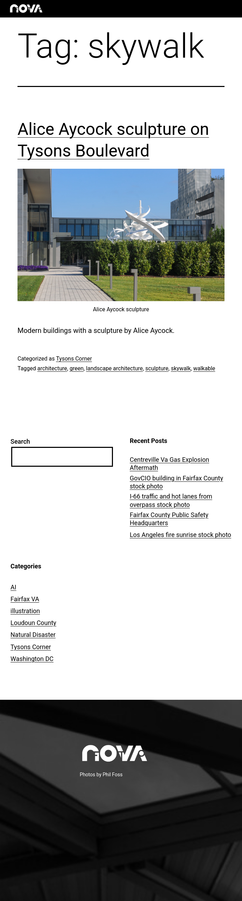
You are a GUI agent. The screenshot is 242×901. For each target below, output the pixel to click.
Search (20, 441)
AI (13, 587)
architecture (52, 368)
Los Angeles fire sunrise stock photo (180, 534)
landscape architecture (114, 368)
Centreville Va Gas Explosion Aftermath (169, 463)
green (77, 368)
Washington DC (32, 658)
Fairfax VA (24, 599)
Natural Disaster (33, 634)
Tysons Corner (74, 358)
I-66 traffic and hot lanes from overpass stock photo (171, 500)
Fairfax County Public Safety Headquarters (169, 518)
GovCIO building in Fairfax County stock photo (176, 482)
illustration (25, 611)
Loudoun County (33, 622)
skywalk (181, 368)
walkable (204, 368)
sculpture (156, 368)
